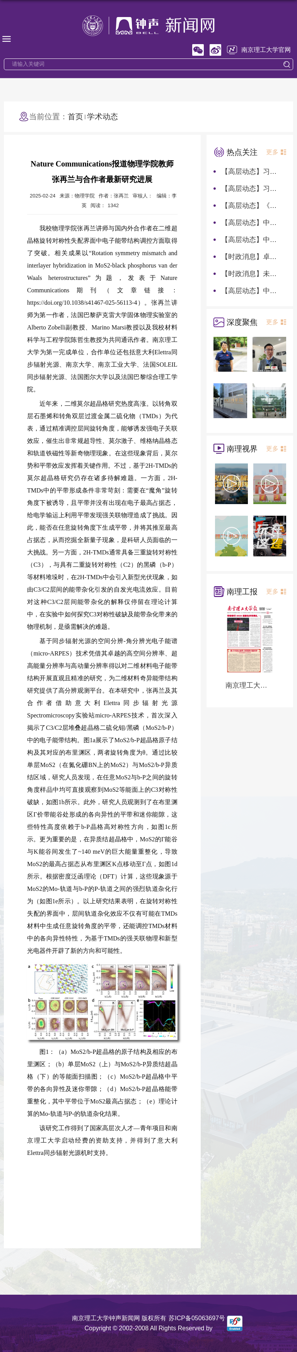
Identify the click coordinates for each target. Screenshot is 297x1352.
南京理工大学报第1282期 (249, 685)
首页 (75, 116)
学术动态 (102, 116)
